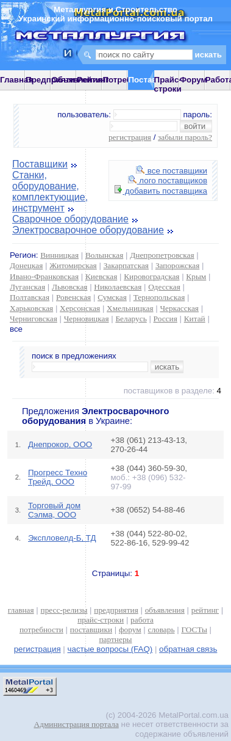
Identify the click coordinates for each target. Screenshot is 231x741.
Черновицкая (86, 318)
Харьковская (31, 308)
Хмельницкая (130, 308)
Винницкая (59, 255)
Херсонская (80, 308)
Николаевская (117, 286)
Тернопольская (159, 297)
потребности (41, 629)
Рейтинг (93, 79)
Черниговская (33, 318)
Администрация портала (76, 724)
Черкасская (179, 308)
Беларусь (130, 318)
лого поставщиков (167, 180)
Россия (165, 318)
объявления (165, 610)
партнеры (115, 639)
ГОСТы (194, 629)
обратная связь (188, 649)
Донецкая (26, 265)
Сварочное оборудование (70, 219)
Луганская (27, 286)
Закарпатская (126, 265)
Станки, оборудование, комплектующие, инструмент (50, 191)
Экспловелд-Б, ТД (62, 537)
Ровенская (73, 297)
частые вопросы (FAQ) (110, 649)
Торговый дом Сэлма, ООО (54, 510)
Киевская (101, 276)
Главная (16, 79)
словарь (161, 629)
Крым (196, 276)
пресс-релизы (64, 610)
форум (130, 629)
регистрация (129, 137)
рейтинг (205, 610)
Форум (193, 79)
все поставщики (171, 170)
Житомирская (73, 265)
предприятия (116, 610)
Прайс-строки (168, 84)
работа (142, 619)
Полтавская (29, 297)
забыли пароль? (185, 137)
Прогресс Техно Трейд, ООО (57, 477)
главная (21, 610)
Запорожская (177, 265)
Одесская (164, 286)
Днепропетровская (162, 255)
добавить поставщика (161, 190)
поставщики (91, 629)
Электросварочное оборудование (88, 230)
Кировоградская (151, 276)
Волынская (104, 255)
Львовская (69, 286)
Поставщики (40, 164)
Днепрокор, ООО (60, 444)
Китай (194, 318)
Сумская (112, 297)
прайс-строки (100, 619)
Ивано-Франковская (44, 276)
